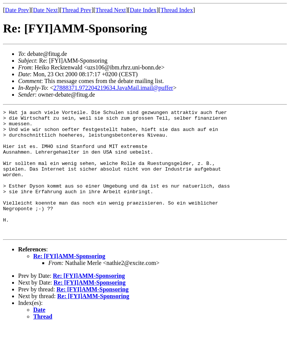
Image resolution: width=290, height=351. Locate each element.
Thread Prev (76, 10)
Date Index (143, 10)
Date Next (45, 10)
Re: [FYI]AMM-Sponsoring (69, 281)
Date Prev (17, 10)
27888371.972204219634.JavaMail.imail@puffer (113, 88)
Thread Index (176, 10)
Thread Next (111, 10)
